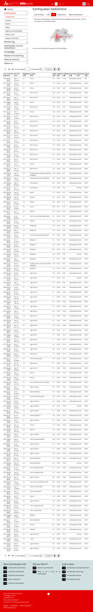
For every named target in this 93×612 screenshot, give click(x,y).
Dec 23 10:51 (9, 340)
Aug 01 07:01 (9, 440)
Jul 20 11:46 (8, 393)
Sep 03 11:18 (9, 473)
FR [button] (60, 4)
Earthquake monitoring (75, 572)
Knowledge (16, 51)
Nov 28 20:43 (9, 193)
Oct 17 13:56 (9, 113)
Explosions (62, 14)
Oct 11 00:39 (9, 241)
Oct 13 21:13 (9, 127)
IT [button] (63, 4)
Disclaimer (14, 605)
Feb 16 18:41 (9, 283)
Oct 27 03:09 (9, 155)
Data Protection (25, 605)
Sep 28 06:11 (9, 312)
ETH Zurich (12, 608)
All (54, 14)
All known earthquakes (16, 583)
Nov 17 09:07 (9, 98)
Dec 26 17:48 (9, 345)
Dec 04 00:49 (9, 89)
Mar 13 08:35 (9, 169)
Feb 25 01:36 (9, 250)
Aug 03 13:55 (9, 103)
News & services (16, 59)
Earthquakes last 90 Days (17, 568)
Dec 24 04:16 (9, 454)
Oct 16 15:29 (9, 525)
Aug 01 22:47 (9, 535)
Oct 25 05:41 (9, 160)
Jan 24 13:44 (8, 350)
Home (8, 9)
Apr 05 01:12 (9, 506)
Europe (8, 20)
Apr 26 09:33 (9, 530)
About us (16, 63)
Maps (7, 27)
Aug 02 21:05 (9, 336)
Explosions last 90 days (16, 575)
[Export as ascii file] (58, 69)
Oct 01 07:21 (9, 150)
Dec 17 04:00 (9, 388)
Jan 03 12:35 (8, 468)
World (7, 24)
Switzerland (9, 17)
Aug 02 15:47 (9, 540)
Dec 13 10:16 (9, 188)
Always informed (16, 38)
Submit (48, 69)
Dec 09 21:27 (9, 274)
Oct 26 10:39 (9, 288)
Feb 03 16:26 (9, 397)
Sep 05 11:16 (9, 430)
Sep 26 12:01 (9, 302)
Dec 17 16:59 (9, 203)
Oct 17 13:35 (9, 93)
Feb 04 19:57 (9, 435)
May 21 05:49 (9, 355)
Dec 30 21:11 (9, 364)
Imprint (5, 605)
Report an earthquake (13, 31)
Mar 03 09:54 (9, 184)
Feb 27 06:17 (9, 459)
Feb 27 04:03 (9, 260)
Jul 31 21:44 (8, 141)
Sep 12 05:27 (9, 492)
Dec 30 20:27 (9, 383)
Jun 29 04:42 (9, 416)
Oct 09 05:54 (9, 245)
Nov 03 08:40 (9, 317)
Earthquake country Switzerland (16, 46)
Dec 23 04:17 (9, 326)
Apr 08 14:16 (9, 497)
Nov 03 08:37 (9, 331)
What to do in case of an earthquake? (49, 573)
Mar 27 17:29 (9, 421)
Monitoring (16, 41)
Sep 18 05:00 (9, 511)
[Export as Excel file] (54, 69)
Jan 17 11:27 (8, 212)
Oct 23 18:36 (9, 264)
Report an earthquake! (45, 568)
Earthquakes (16, 13)
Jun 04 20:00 (9, 502)
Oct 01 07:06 (9, 146)
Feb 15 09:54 (9, 131)
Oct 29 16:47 (9, 84)
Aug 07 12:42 (9, 449)
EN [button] (56, 4)
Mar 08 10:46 (9, 464)
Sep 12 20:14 (9, 79)
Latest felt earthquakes (16, 572)
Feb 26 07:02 (9, 402)
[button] (11, 3)
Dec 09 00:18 (9, 269)
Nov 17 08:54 (9, 478)
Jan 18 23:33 (8, 293)
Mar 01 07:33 (9, 231)
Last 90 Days (39, 14)
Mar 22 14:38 (9, 378)
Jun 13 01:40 (9, 359)
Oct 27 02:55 (9, 222)
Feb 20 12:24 (9, 179)
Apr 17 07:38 (9, 411)
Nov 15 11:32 (9, 279)
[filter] (5, 76)
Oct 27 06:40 (9, 122)
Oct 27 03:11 (9, 165)
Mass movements (76, 14)
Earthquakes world (73, 579)
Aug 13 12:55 (9, 174)
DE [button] (52, 4)
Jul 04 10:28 (8, 217)
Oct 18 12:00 (9, 108)
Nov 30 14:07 (9, 255)
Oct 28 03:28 (9, 549)
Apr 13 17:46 (9, 307)
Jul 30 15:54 (8, 445)
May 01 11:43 (9, 369)
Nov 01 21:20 (9, 544)
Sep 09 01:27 (9, 407)
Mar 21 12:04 (9, 373)
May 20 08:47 (9, 198)
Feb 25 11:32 (9, 236)
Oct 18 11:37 (9, 136)
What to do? (16, 34)
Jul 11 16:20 (8, 521)
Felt (48, 14)
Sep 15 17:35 (9, 487)
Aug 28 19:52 (9, 516)
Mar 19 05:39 (9, 426)
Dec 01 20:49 (9, 117)
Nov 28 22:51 (9, 321)
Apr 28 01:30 (9, 207)
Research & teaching (16, 55)
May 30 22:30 (9, 226)
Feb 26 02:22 (9, 483)
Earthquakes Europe (74, 575)
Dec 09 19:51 (9, 298)
